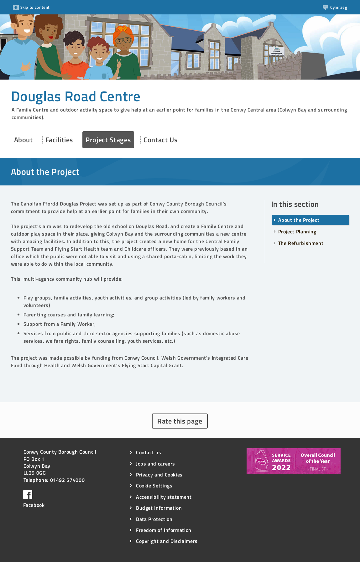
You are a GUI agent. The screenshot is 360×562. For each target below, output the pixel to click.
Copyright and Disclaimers (167, 541)
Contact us (148, 452)
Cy (335, 7)
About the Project (299, 220)
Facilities (59, 139)
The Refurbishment (301, 243)
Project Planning (297, 231)
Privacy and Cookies (159, 474)
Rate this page (179, 421)
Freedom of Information (163, 530)
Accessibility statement (164, 497)
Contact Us (160, 139)
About (23, 139)
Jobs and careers (155, 464)
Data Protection (154, 519)
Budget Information (159, 508)
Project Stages (108, 139)
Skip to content (31, 7)
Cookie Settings (154, 485)
